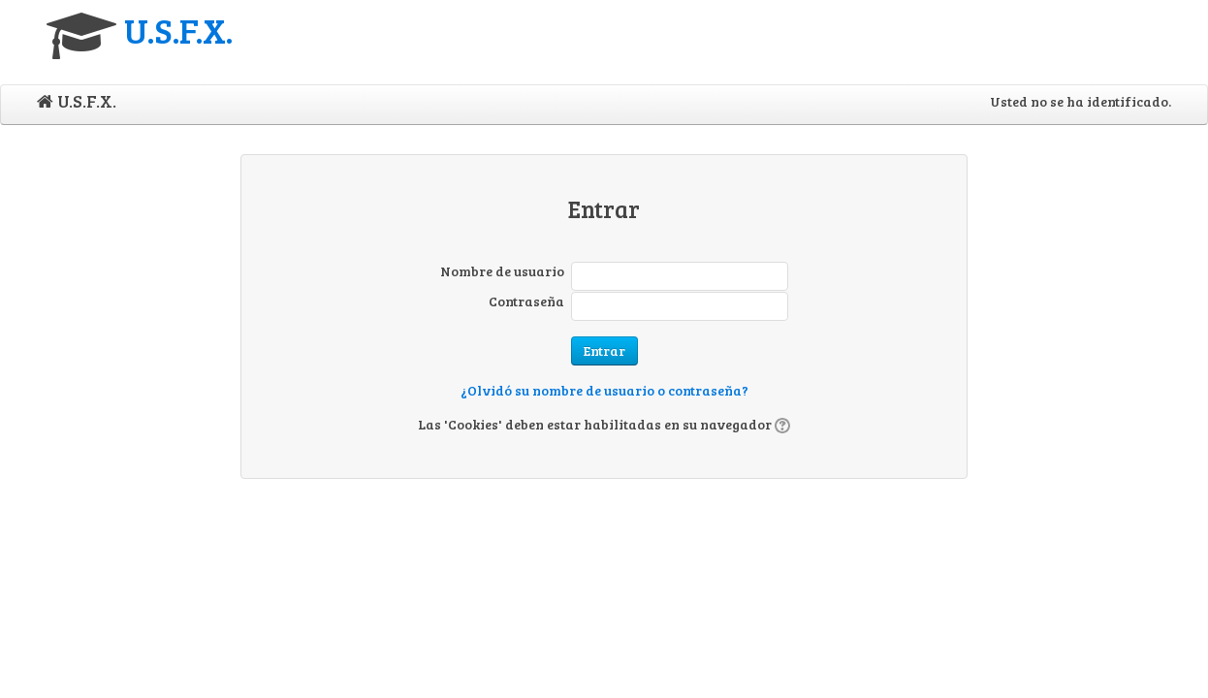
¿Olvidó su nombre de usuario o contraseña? (604, 390)
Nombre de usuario (502, 271)
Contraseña (526, 301)
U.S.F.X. (178, 29)
